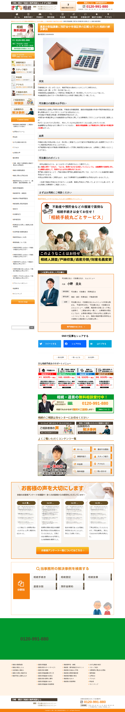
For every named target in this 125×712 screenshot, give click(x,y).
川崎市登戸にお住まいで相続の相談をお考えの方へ (23, 263)
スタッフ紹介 (94, 667)
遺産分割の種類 (43, 670)
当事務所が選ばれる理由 (97, 670)
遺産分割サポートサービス (46, 667)
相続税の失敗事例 (69, 681)
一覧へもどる (76, 357)
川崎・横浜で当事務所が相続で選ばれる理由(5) (23, 164)
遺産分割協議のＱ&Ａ (45, 681)
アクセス (16, 147)
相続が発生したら (18, 667)
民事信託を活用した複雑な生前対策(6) (23, 225)
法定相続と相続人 (18, 670)
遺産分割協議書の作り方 (46, 673)
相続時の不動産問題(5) (20, 198)
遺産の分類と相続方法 (19, 673)
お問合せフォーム (19, 131)
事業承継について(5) (19, 242)
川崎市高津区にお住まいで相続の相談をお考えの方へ (23, 248)
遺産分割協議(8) (18, 188)
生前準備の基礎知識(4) (20, 232)
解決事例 (16, 158)
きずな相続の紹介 (95, 664)
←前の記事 (60, 357)
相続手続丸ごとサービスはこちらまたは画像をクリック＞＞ (60, 199)
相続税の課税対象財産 (71, 673)
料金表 (15, 137)
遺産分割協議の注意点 (45, 676)
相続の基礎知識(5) (19, 170)
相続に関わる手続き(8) (20, 175)
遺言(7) (15, 209)
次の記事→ (91, 357)
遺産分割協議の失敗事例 (46, 684)
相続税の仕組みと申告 (71, 670)
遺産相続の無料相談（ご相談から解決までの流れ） (23, 125)
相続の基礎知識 (17, 664)
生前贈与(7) (17, 214)
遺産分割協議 (42, 664)
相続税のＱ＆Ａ (69, 678)
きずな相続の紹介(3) (19, 142)
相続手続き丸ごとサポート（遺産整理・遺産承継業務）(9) (23, 181)
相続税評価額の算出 (70, 676)
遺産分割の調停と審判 (45, 678)
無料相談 (92, 673)
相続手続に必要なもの (19, 676)
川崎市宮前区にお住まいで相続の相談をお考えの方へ (23, 255)
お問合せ (92, 676)
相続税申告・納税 (69, 664)
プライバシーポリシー (20, 283)
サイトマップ (17, 294)
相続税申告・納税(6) (19, 193)
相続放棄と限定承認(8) (20, 203)
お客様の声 (16, 152)
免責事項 (16, 288)
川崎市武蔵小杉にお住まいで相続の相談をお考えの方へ (23, 270)
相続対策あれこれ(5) (19, 237)
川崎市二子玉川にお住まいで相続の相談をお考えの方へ (23, 277)
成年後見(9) (17, 219)
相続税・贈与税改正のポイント (74, 667)
